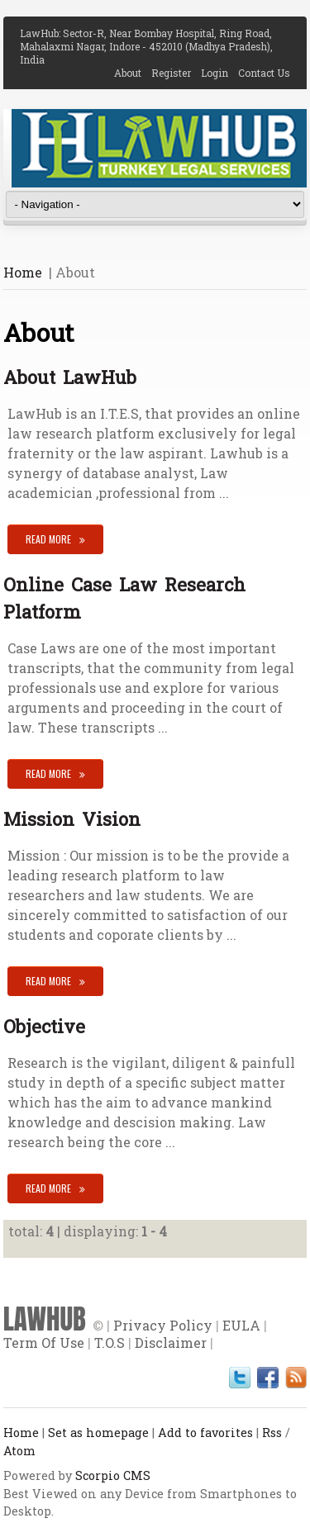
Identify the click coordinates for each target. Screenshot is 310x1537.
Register (176, 72)
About (132, 72)
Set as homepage (98, 1432)
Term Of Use (43, 1342)
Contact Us (264, 72)
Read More (48, 539)
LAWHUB (44, 1319)
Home (22, 272)
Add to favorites (205, 1432)
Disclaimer (171, 1342)
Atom (19, 1451)
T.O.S (109, 1342)
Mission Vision (72, 819)
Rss (272, 1432)
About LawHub (69, 377)
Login (219, 72)
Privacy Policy (162, 1325)
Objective (44, 1026)
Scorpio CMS (112, 1475)
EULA (241, 1325)
